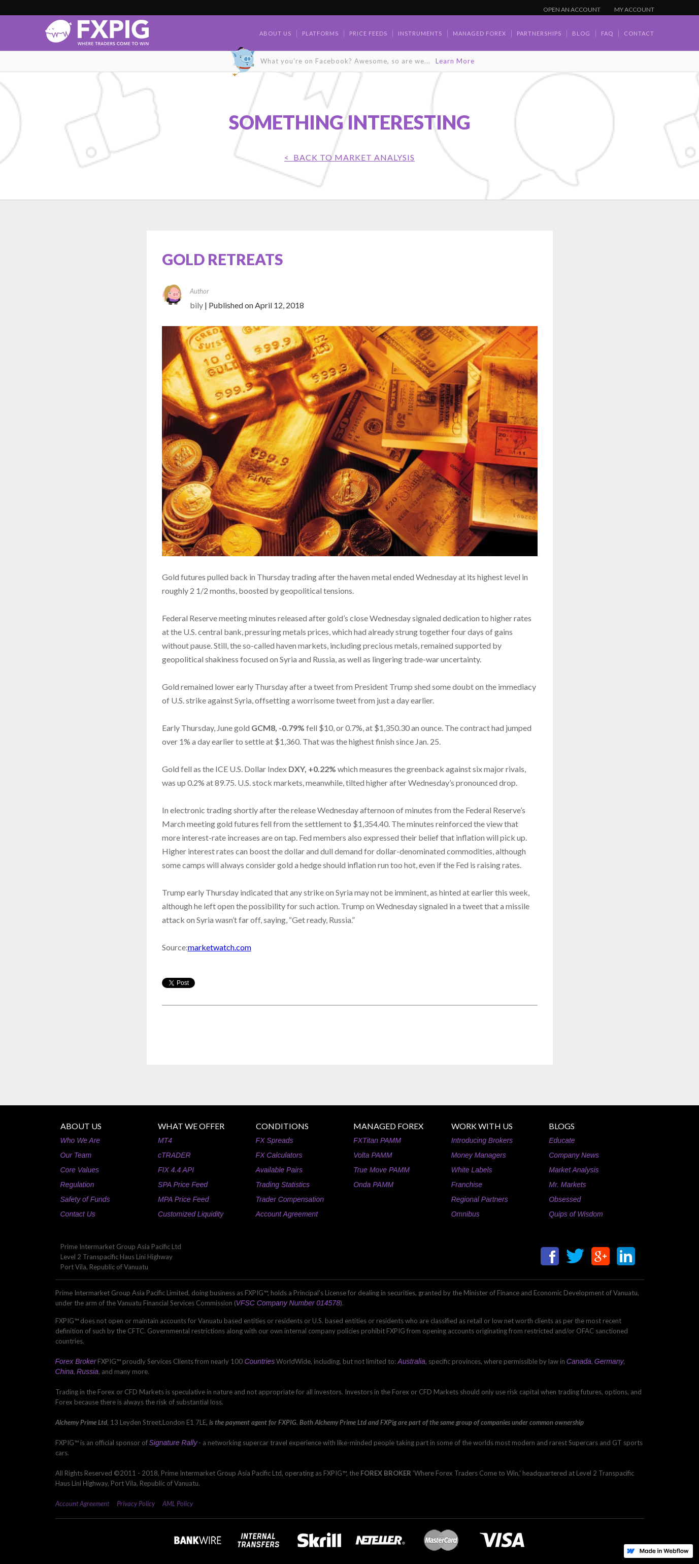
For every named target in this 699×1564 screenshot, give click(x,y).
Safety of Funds (85, 1199)
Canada (579, 1361)
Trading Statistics (283, 1184)
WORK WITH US (482, 1126)
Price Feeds (368, 33)
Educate (562, 1140)
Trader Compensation (290, 1199)
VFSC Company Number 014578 (288, 1303)
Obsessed (565, 1199)
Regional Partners (479, 1199)
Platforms (320, 33)
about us (275, 33)
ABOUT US (81, 1126)
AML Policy (177, 1503)
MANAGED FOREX (388, 1126)
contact (639, 33)
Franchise (466, 1184)
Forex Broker (75, 1361)
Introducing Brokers (482, 1140)
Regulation (77, 1184)
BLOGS (562, 1126)
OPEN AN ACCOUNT (572, 9)
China (64, 1371)
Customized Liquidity (190, 1214)
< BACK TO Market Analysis (349, 157)
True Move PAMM (381, 1170)
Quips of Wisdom (576, 1214)
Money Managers (478, 1155)
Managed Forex (479, 33)
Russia (87, 1371)
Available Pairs (279, 1170)
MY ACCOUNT (634, 9)
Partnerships (539, 33)
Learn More (455, 61)
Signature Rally (173, 1443)
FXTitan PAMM (377, 1140)
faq (607, 33)
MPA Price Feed (183, 1199)
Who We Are (80, 1140)
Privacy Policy (136, 1503)
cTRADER (174, 1155)
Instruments (420, 33)
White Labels (471, 1170)
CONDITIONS (282, 1126)
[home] (97, 35)
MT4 (165, 1140)
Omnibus (465, 1214)
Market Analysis (573, 1170)
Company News (574, 1155)
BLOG (581, 33)
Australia (411, 1361)
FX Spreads (274, 1140)
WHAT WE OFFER (191, 1126)
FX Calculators (279, 1155)
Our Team (76, 1155)
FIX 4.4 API (176, 1170)
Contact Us (77, 1214)
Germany (609, 1361)
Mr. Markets (567, 1184)
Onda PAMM (373, 1184)
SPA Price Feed (183, 1184)
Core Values (79, 1170)
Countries (259, 1361)
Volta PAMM (372, 1155)
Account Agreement (287, 1214)
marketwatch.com (219, 947)
